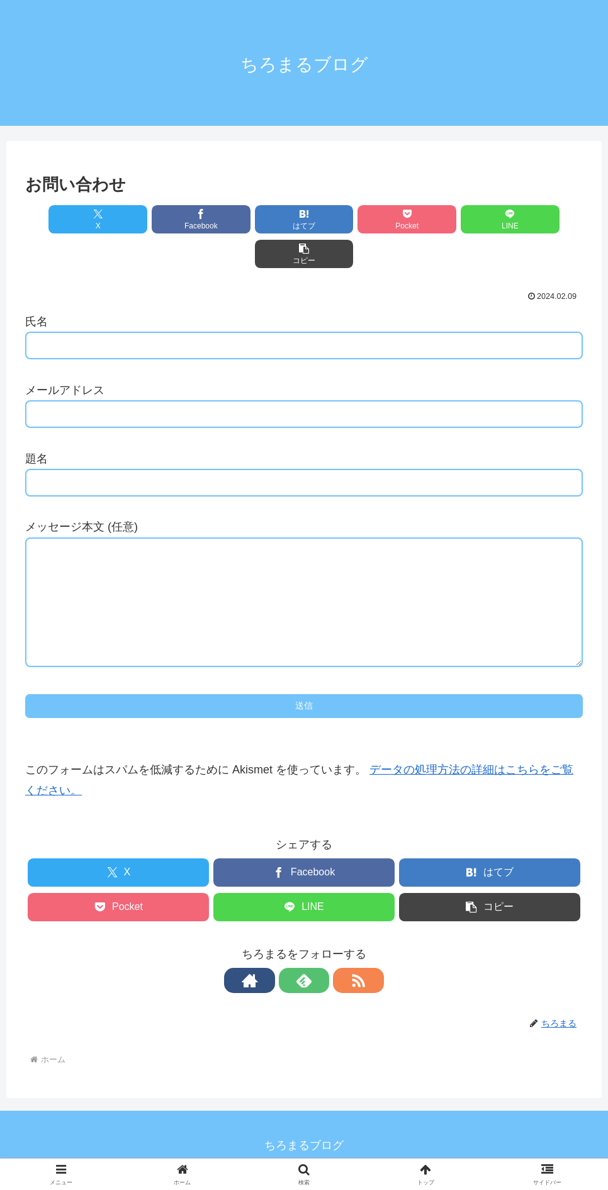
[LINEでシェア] (444, 219)
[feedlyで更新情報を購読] (304, 971)
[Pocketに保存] (351, 219)
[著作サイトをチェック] (275, 971)
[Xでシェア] (70, 219)
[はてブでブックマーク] (257, 219)
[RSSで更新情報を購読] (333, 971)
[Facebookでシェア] (163, 219)
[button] (538, 219)
